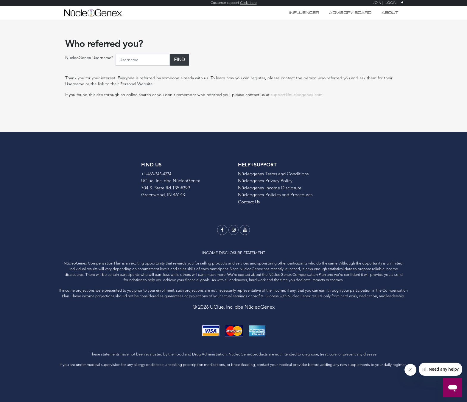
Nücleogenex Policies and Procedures (275, 194)
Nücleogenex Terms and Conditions (273, 174)
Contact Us (249, 202)
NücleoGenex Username (89, 57)
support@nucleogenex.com (297, 94)
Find (179, 59)
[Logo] (93, 12)
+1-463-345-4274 (156, 174)
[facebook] (402, 2)
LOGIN (390, 2)
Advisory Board (350, 13)
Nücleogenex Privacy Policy (265, 180)
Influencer (304, 13)
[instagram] (233, 230)
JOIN (377, 2)
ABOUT (390, 13)
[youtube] (245, 230)
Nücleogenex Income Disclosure (269, 188)
